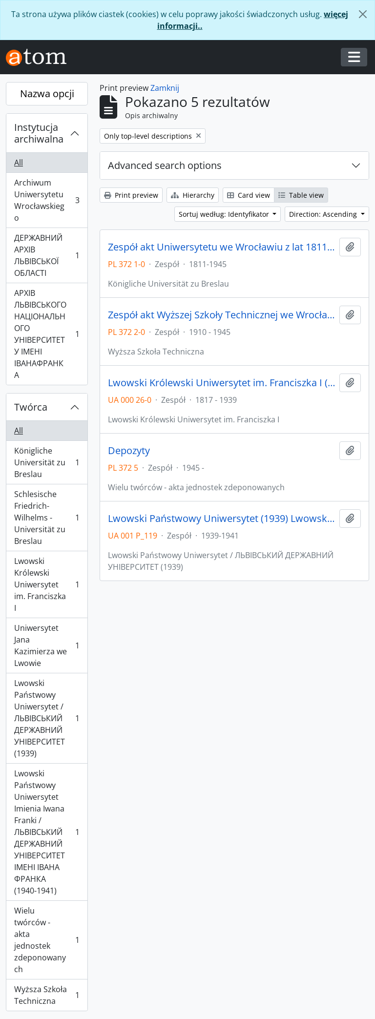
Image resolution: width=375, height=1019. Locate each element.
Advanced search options (165, 165)
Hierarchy (192, 195)
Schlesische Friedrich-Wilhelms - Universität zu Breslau (47, 517)
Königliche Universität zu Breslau (47, 462)
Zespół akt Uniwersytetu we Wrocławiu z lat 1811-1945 (221, 247)
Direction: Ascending (324, 214)
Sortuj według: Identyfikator (225, 214)
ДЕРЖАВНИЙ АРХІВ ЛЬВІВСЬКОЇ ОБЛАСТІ (47, 255)
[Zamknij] (363, 14)
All (18, 162)
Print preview (131, 195)
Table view (301, 195)
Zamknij (164, 88)
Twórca (30, 407)
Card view (248, 195)
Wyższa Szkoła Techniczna (47, 995)
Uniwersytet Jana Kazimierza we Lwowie (47, 645)
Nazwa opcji (47, 93)
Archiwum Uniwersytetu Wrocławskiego (47, 200)
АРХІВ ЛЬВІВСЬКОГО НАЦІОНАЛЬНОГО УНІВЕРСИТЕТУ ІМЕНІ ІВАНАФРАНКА (47, 334)
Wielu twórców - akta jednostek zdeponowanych (47, 940)
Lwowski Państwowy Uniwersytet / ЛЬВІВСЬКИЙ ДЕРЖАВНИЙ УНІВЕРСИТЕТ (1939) (47, 718)
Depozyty (129, 451)
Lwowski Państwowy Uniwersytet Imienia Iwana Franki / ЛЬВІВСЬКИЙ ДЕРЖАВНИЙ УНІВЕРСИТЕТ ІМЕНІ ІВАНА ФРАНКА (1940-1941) (47, 832)
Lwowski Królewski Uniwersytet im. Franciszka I (47, 584)
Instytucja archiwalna (38, 133)
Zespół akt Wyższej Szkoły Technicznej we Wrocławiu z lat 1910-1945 (221, 315)
